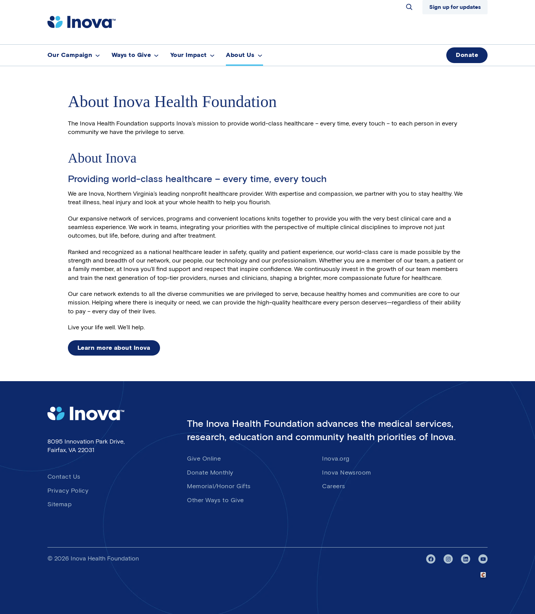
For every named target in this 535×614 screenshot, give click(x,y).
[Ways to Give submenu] (156, 55)
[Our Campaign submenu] (98, 55)
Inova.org (335, 458)
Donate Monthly (210, 472)
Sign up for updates (455, 7)
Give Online (204, 458)
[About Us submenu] (260, 55)
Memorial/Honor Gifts (218, 486)
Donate (467, 55)
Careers (333, 486)
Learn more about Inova (113, 347)
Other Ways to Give (215, 500)
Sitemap (59, 504)
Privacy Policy (67, 490)
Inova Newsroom (346, 472)
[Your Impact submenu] (212, 55)
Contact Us (64, 476)
